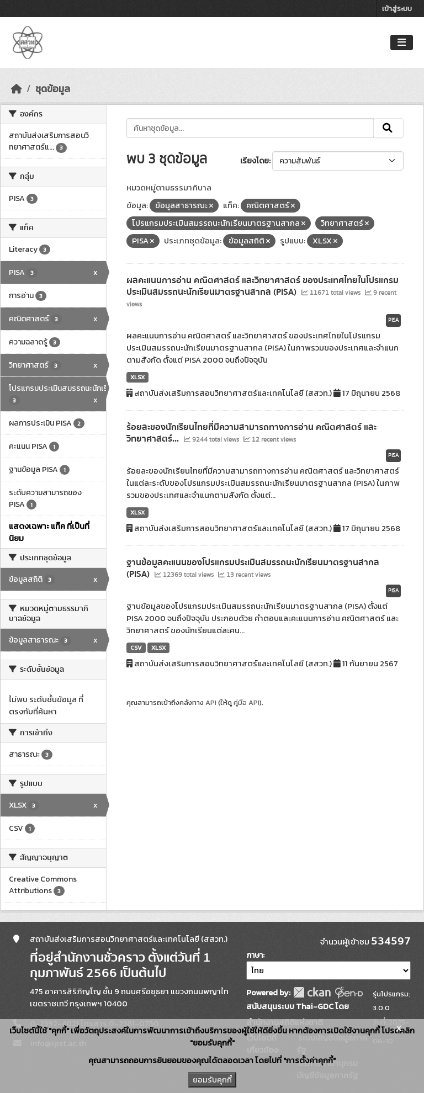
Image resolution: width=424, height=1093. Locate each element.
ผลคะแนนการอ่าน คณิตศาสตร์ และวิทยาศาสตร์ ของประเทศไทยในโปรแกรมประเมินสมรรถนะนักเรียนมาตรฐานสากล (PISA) (262, 286)
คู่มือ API (246, 702)
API (210, 702)
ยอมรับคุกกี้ (212, 1080)
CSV (136, 647)
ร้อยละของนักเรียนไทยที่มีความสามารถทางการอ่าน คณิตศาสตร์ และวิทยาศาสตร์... (251, 433)
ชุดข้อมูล (52, 89)
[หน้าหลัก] (16, 89)
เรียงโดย (254, 161)
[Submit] (388, 128)
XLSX (137, 377)
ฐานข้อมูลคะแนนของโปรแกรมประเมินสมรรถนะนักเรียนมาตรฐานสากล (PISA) (252, 568)
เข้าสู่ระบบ (397, 8)
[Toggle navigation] (401, 43)
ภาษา (254, 955)
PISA (393, 320)
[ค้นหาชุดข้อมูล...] (250, 128)
